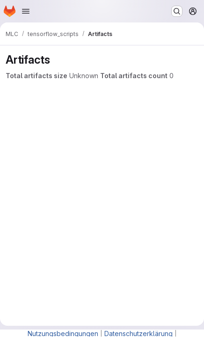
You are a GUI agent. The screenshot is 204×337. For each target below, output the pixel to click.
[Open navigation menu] (25, 11)
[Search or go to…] (176, 11)
